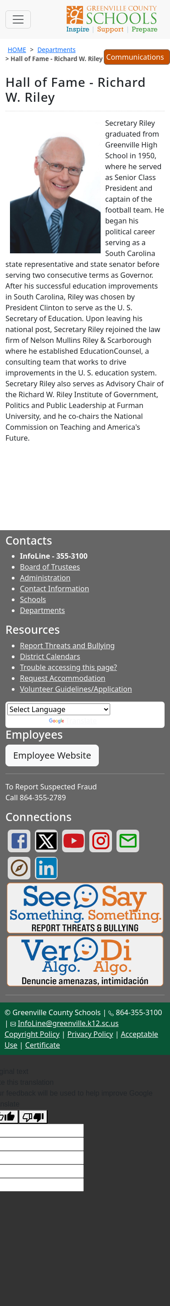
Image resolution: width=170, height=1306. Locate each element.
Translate (73, 721)
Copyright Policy (32, 1034)
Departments (56, 49)
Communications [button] (137, 58)
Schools (33, 599)
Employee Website (52, 755)
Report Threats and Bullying (67, 646)
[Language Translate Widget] (58, 709)
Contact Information (54, 589)
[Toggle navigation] (18, 19)
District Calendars (50, 656)
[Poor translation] (33, 1117)
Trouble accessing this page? (68, 667)
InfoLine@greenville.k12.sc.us (68, 1023)
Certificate (42, 1045)
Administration (45, 578)
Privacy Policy (90, 1034)
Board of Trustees (50, 567)
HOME (17, 49)
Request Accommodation (62, 678)
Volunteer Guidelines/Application (76, 689)
